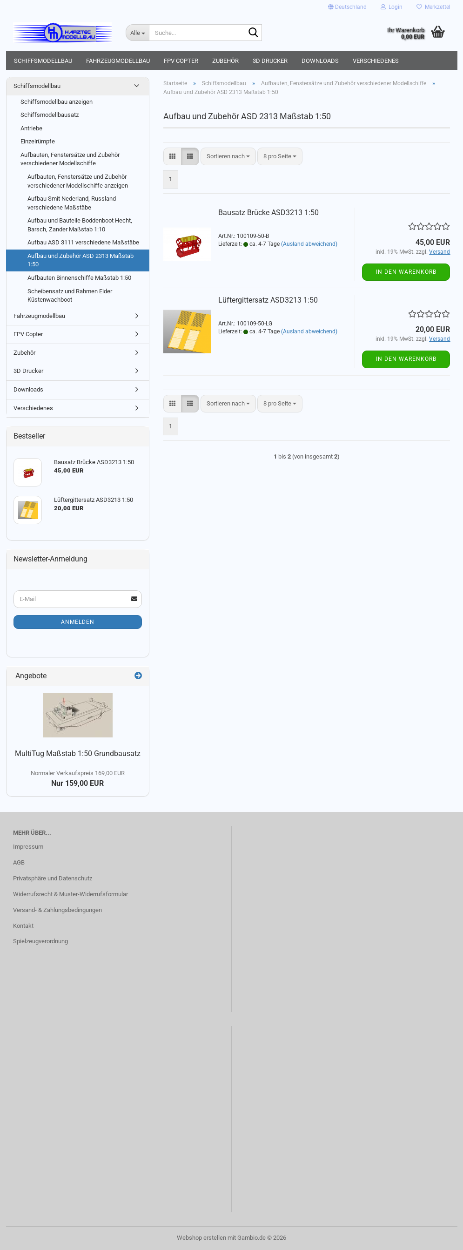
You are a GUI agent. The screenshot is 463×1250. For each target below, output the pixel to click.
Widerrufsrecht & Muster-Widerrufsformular (70, 894)
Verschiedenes (376, 60)
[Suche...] (137, 32)
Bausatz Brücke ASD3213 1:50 (268, 212)
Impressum (28, 846)
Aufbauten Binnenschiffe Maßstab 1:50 (79, 277)
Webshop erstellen (201, 1237)
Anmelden (77, 622)
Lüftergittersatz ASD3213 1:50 (268, 300)
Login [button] (392, 7)
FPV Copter (181, 60)
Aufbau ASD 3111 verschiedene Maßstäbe (83, 242)
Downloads (320, 60)
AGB (19, 862)
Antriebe (31, 128)
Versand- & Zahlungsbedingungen (57, 909)
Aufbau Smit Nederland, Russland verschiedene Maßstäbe (71, 203)
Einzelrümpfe (37, 141)
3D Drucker (270, 60)
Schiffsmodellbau (43, 60)
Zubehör (225, 60)
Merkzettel (433, 7)
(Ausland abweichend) (309, 244)
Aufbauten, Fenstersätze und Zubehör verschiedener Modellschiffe (70, 159)
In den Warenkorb (406, 272)
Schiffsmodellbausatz (49, 114)
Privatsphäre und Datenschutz (52, 878)
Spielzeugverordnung (40, 941)
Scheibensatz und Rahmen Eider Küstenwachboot (69, 296)
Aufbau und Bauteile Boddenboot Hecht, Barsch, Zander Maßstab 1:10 (79, 225)
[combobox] (228, 157)
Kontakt (23, 925)
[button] (347, 7)
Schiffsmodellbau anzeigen (56, 101)
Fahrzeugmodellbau (118, 60)
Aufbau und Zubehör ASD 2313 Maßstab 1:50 (80, 260)
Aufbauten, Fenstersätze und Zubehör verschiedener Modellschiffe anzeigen (77, 181)
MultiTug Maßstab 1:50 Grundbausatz (78, 753)
